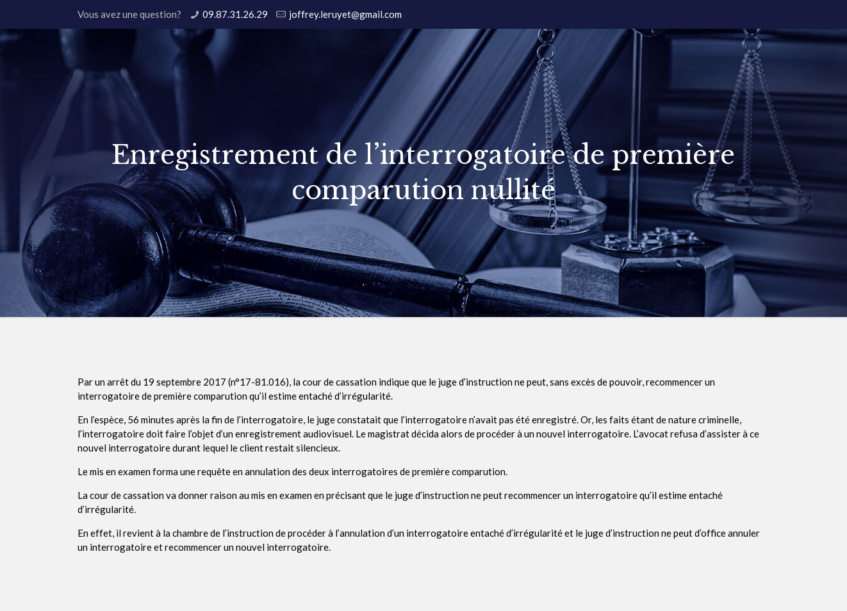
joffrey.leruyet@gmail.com (345, 14)
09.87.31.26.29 (235, 14)
